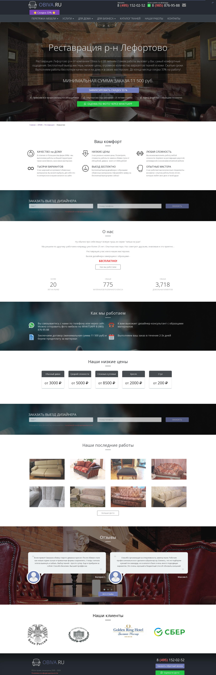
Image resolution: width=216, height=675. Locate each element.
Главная (32, 120)
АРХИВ (40, 120)
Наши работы (154, 14)
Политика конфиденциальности (45, 669)
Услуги (68, 14)
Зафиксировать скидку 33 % (108, 85)
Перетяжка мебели (45, 14)
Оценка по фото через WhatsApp (108, 99)
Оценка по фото (170, 668)
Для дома (85, 14)
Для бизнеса (106, 14)
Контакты (174, 14)
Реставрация (49, 120)
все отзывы (108, 589)
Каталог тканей (130, 14)
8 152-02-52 (131, 6)
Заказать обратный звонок (170, 661)
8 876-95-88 (164, 6)
